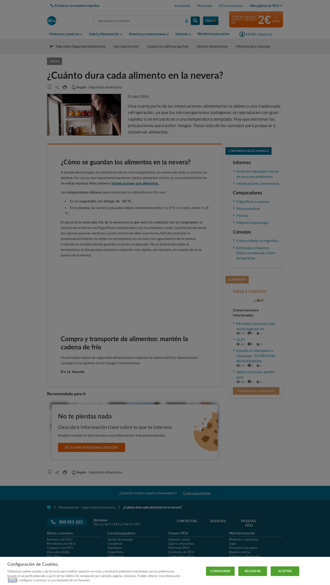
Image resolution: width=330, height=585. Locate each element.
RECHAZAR (253, 571)
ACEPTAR (285, 571)
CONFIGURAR (220, 571)
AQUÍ (12, 580)
